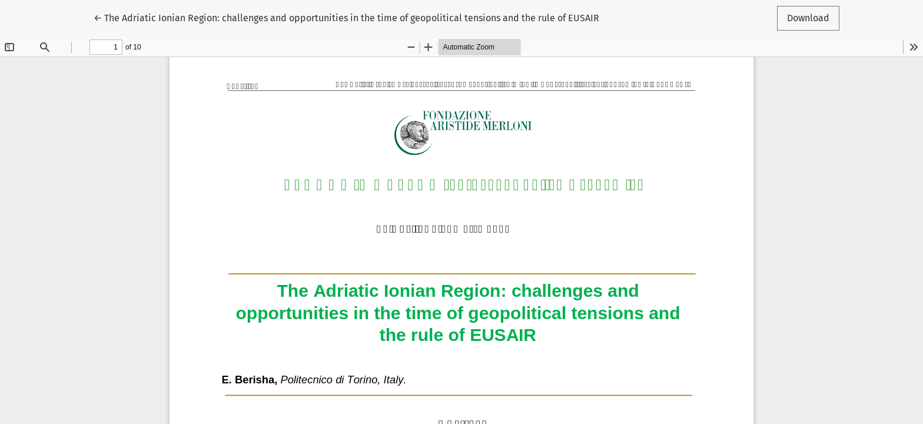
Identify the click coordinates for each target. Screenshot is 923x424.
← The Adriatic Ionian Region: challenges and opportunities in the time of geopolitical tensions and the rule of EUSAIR (346, 17)
